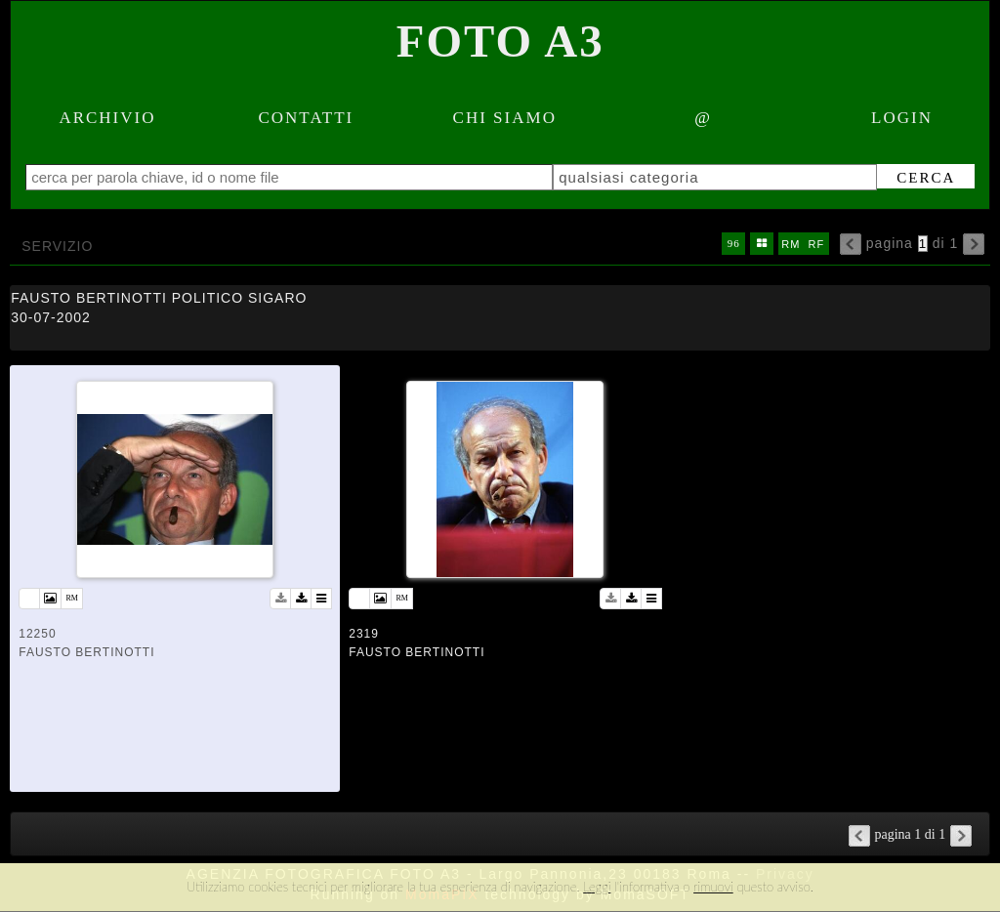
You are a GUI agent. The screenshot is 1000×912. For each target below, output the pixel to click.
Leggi (596, 886)
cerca (925, 178)
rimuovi (713, 886)
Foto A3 (500, 41)
